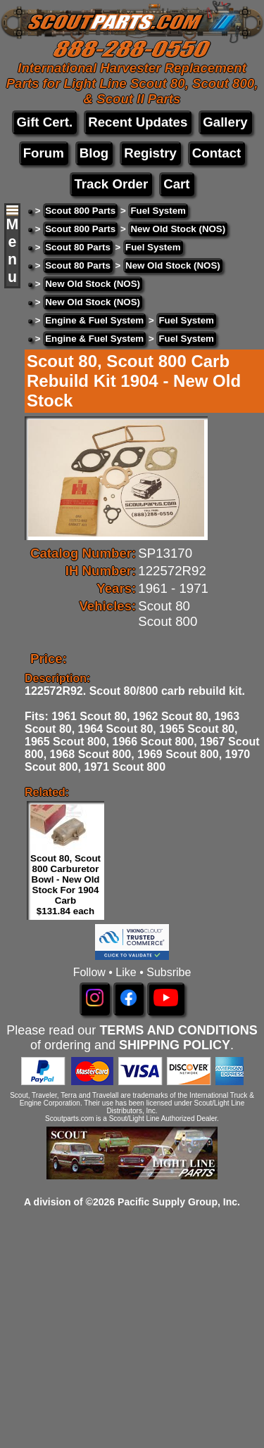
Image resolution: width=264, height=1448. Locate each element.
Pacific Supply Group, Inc (177, 1201)
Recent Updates (137, 122)
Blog (94, 153)
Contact (216, 153)
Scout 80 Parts (78, 247)
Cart (176, 184)
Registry (150, 153)
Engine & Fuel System (94, 320)
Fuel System (158, 210)
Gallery (225, 122)
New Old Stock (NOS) (177, 229)
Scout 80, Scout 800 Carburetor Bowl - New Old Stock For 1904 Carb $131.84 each (65, 884)
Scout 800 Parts (80, 210)
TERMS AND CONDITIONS (178, 1030)
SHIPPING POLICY (174, 1045)
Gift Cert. (44, 122)
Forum (43, 153)
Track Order (111, 184)
